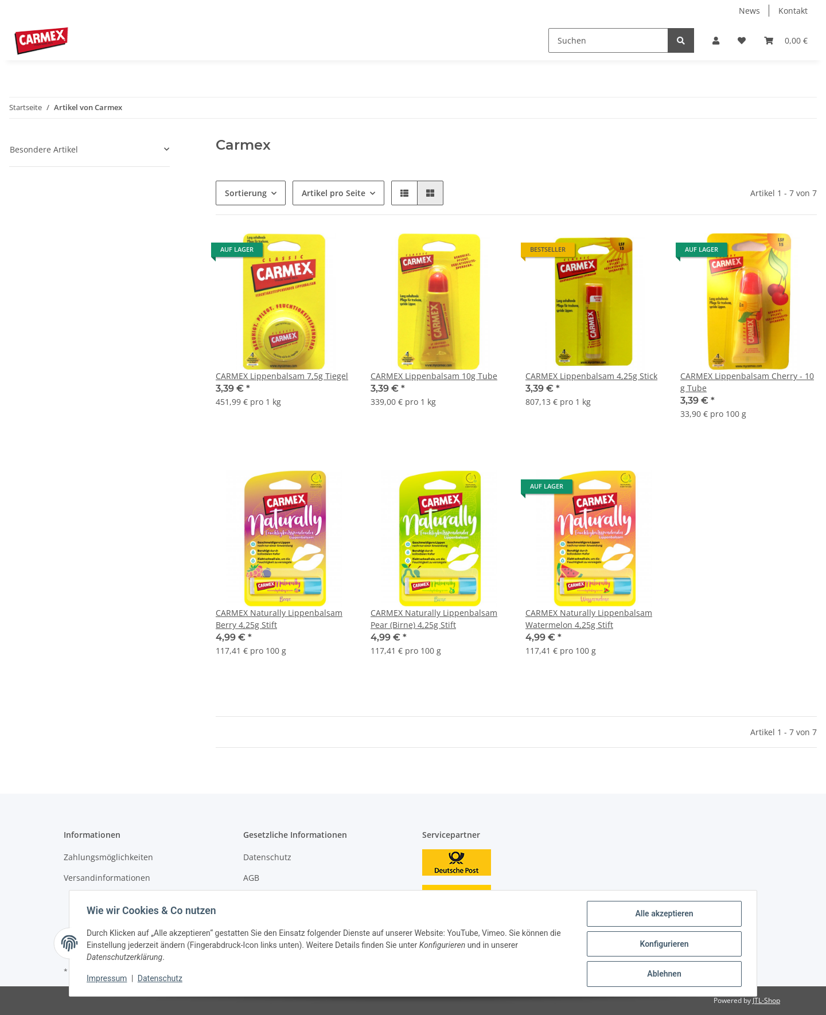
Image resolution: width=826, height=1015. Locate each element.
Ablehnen (663, 974)
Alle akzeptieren (663, 914)
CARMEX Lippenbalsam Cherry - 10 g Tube (747, 381)
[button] (715, 40)
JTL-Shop (766, 1000)
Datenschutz (267, 857)
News (749, 10)
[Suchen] (608, 40)
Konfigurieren (662, 944)
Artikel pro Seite (333, 193)
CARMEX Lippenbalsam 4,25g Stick (591, 375)
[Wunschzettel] (741, 40)
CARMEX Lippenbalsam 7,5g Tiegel (282, 375)
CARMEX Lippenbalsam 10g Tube (434, 375)
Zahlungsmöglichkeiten (108, 857)
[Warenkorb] (786, 40)
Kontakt (793, 10)
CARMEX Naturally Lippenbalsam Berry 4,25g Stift (279, 618)
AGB (251, 877)
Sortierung (246, 193)
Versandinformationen (107, 877)
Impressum (108, 979)
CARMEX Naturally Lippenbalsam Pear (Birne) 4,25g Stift (434, 618)
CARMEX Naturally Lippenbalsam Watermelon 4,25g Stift (588, 618)
